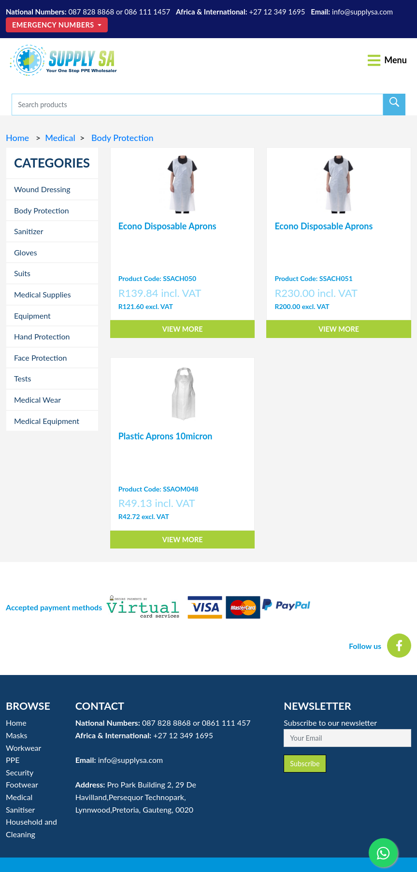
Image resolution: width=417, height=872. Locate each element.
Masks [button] (17, 735)
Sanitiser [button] (20, 809)
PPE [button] (12, 759)
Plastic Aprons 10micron (165, 436)
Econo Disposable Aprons (167, 226)
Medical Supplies (42, 294)
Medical (60, 137)
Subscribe (304, 763)
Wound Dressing (42, 189)
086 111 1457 (147, 11)
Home (18, 137)
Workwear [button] (23, 747)
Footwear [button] (22, 784)
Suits (22, 273)
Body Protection (121, 137)
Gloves (25, 252)
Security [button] (19, 772)
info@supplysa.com (362, 11)
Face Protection (40, 357)
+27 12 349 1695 (277, 11)
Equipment (32, 315)
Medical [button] (19, 797)
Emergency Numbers (54, 25)
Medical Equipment (46, 420)
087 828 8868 (91, 11)
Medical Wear (37, 399)
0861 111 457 (226, 722)
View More (182, 329)
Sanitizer (28, 231)
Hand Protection (42, 336)
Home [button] (16, 722)
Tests (22, 378)
